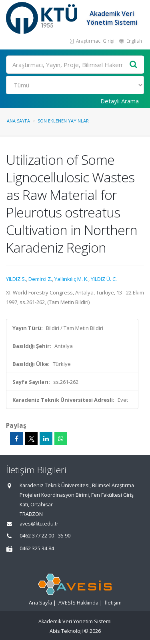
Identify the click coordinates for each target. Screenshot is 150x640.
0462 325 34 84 (37, 548)
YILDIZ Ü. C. (104, 278)
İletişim (113, 602)
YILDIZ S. (16, 278)
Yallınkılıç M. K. (71, 278)
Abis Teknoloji (66, 631)
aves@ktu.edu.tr (39, 523)
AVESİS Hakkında (78, 602)
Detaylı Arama (119, 101)
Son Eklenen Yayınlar (63, 121)
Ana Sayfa (18, 121)
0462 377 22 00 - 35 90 (45, 535)
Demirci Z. (40, 278)
